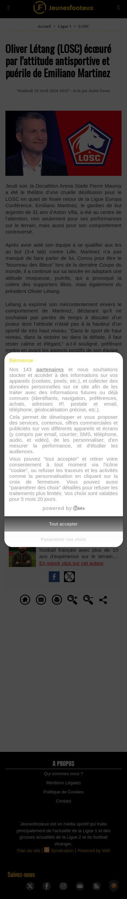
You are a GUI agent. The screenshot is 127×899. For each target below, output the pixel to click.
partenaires (50, 369)
